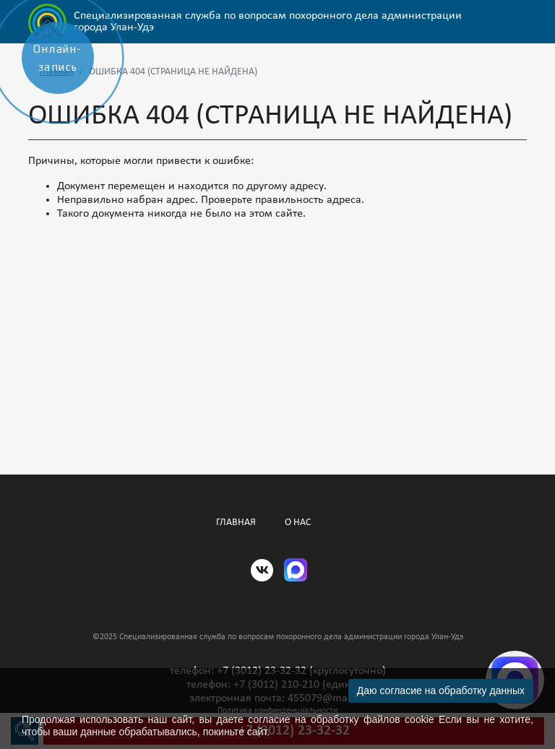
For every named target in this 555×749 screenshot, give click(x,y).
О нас (298, 522)
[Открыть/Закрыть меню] (516, 21)
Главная (236, 522)
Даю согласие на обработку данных (441, 690)
